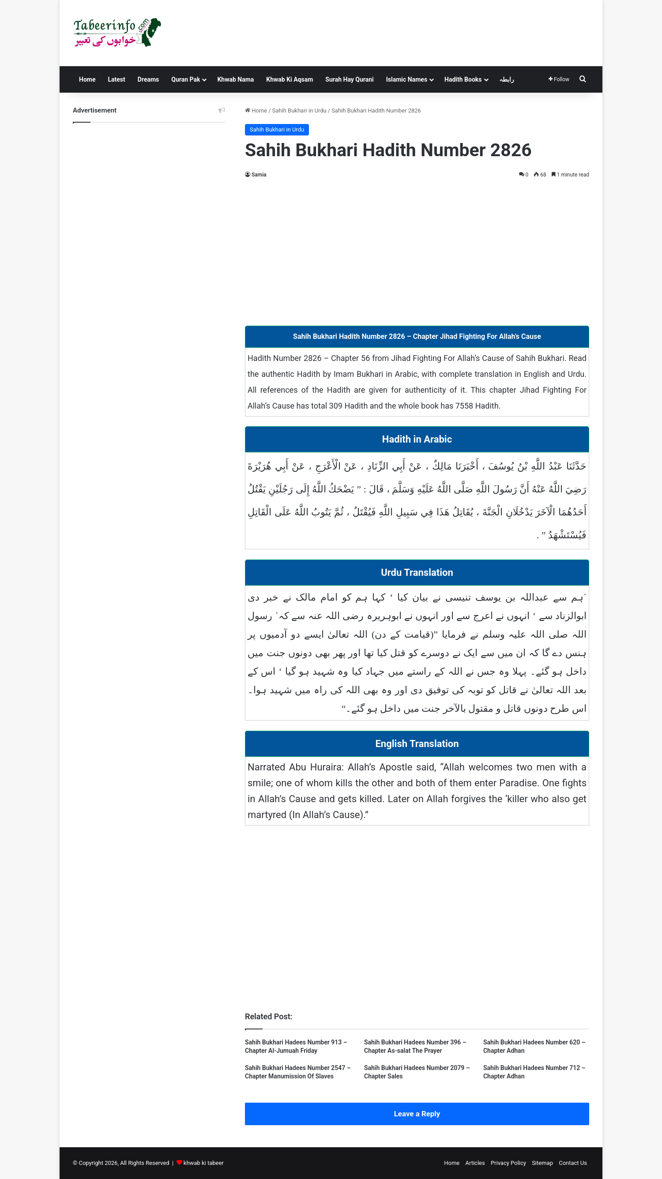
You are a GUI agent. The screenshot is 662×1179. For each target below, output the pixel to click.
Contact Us (573, 1163)
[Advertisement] (417, 250)
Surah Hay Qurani (349, 79)
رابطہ (506, 79)
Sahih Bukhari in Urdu (299, 110)
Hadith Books (462, 79)
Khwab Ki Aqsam (289, 79)
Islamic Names (406, 79)
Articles (475, 1163)
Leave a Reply (417, 1113)
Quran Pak (185, 79)
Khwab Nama (235, 79)
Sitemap (542, 1163)
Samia (259, 175)
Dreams (148, 79)
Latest (116, 79)
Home (87, 79)
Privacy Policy (508, 1163)
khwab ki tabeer (204, 1163)
